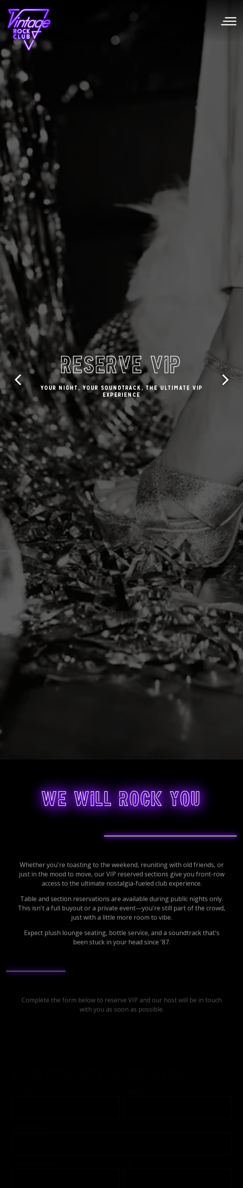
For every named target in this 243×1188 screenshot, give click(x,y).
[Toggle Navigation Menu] (228, 21)
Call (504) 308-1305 (121, 1155)
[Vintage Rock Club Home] (29, 29)
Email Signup (121, 1177)
